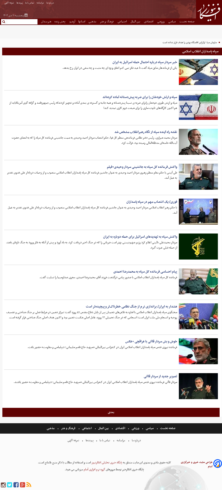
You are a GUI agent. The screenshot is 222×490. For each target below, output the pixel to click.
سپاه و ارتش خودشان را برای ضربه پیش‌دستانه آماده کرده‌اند (140, 97)
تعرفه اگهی (9, 3)
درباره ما (50, 3)
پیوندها (19, 3)
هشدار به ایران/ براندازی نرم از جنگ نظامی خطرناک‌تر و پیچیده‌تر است (131, 306)
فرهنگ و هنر (107, 21)
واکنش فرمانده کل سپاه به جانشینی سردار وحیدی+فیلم (142, 167)
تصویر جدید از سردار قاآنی (160, 376)
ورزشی (161, 21)
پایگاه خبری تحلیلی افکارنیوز (106, 462)
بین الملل (136, 21)
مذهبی (92, 21)
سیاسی (172, 21)
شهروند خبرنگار (173, 28)
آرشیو (72, 21)
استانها (81, 21)
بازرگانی (189, 28)
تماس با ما (29, 3)
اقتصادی (149, 21)
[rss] (28, 485)
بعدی (111, 412)
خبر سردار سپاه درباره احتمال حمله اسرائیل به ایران (145, 62)
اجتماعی (122, 21)
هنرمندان (46, 21)
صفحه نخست (187, 21)
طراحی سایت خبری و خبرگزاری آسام (196, 464)
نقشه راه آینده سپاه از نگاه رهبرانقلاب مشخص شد (145, 132)
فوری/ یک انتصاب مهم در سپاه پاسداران (151, 202)
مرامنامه (40, 3)
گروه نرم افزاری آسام (94, 469)
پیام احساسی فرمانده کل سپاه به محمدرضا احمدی (145, 271)
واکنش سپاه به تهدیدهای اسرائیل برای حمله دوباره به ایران (140, 237)
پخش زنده (60, 21)
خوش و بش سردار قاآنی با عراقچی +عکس (151, 341)
